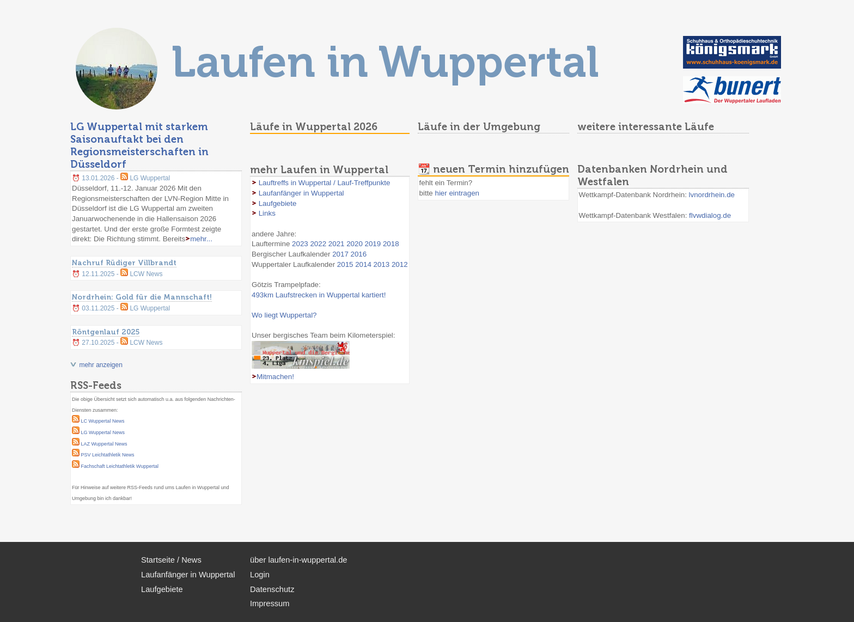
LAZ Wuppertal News (104, 444)
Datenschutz (272, 589)
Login (260, 574)
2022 (318, 244)
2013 (382, 264)
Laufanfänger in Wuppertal (301, 193)
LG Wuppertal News (103, 432)
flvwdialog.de (710, 215)
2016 (359, 254)
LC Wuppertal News (103, 421)
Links (267, 213)
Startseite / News (171, 560)
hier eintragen (457, 193)
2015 (345, 264)
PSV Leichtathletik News (108, 455)
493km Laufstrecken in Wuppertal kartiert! (319, 295)
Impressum (269, 603)
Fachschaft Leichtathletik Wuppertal (119, 466)
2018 (391, 244)
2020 (354, 244)
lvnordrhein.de (712, 195)
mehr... (201, 239)
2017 (340, 254)
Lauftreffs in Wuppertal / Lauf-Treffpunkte (325, 183)
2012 (400, 264)
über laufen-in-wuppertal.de (298, 560)
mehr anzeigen (100, 365)
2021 (336, 244)
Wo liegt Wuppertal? (284, 315)
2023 (300, 244)
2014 (363, 264)
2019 (373, 244)
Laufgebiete (278, 203)
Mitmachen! (275, 377)
